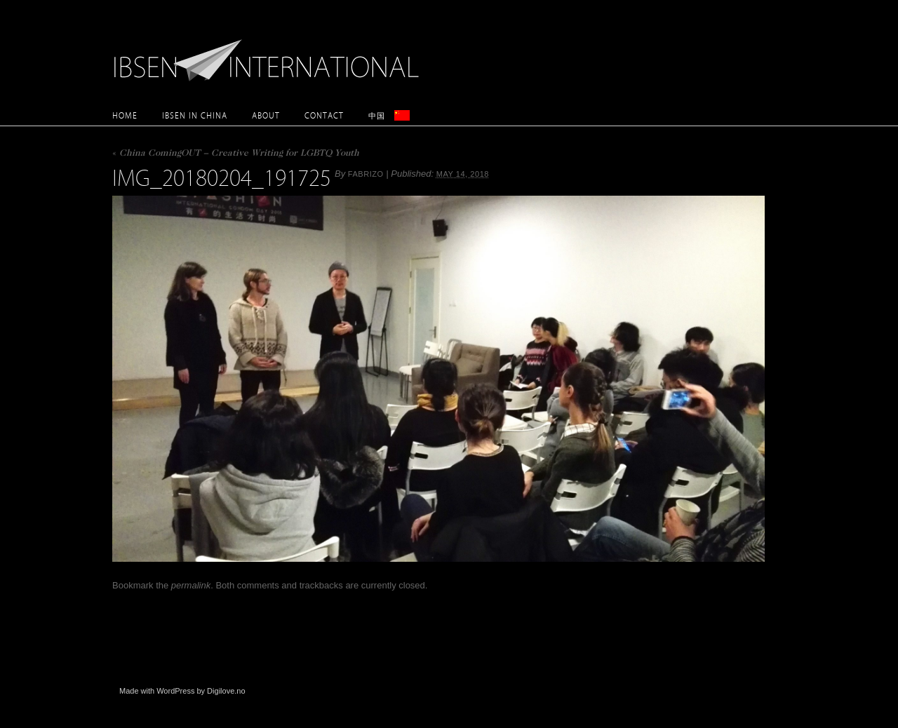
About (266, 115)
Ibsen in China (194, 115)
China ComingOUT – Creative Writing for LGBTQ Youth (235, 154)
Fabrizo (366, 174)
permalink (190, 585)
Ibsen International (270, 52)
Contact (324, 115)
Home (125, 115)
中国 (376, 115)
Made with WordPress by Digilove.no (182, 691)
